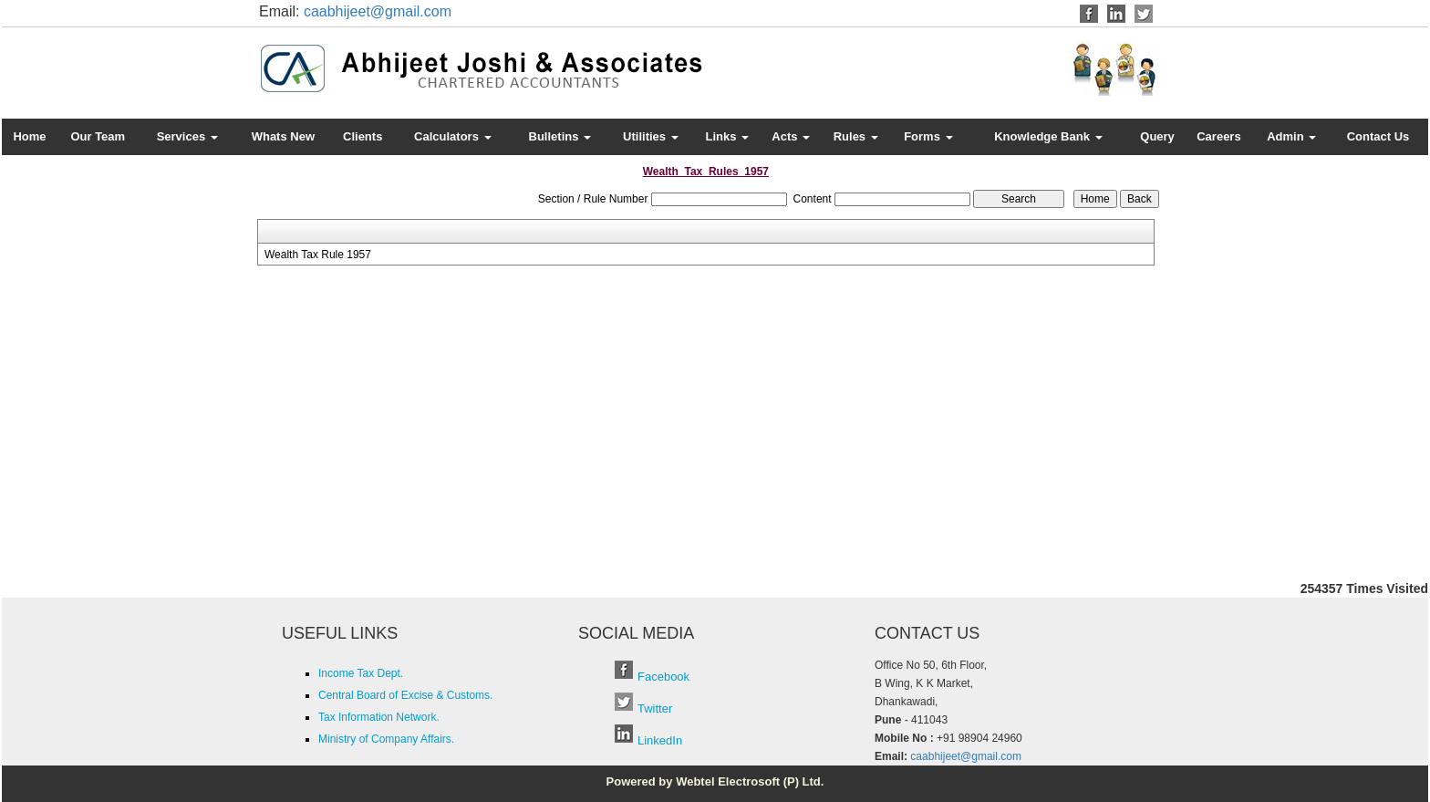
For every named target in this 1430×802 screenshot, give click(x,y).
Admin (1291, 136)
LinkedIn (659, 740)
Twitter (654, 708)
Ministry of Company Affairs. (386, 739)
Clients (362, 136)
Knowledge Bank (1048, 136)
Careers (1218, 136)
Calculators (452, 136)
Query (1157, 136)
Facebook (663, 676)
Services (187, 136)
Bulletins (560, 136)
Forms (928, 136)
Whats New (283, 136)
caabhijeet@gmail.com (377, 11)
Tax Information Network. (379, 717)
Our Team (97, 136)
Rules (856, 136)
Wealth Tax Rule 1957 (317, 254)
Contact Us (1378, 136)
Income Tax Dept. (360, 673)
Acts (791, 136)
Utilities (651, 136)
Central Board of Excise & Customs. (405, 695)
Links (728, 136)
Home (29, 136)
